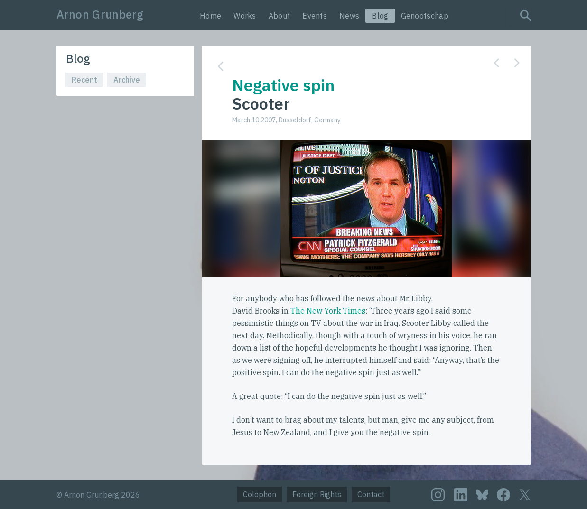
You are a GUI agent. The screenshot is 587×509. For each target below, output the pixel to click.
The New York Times (327, 310)
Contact (370, 494)
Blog (380, 15)
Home (210, 15)
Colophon (259, 494)
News (349, 15)
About (279, 15)
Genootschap (424, 15)
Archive (126, 79)
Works (244, 15)
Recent (84, 79)
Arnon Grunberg (100, 14)
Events (314, 15)
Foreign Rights (316, 494)
